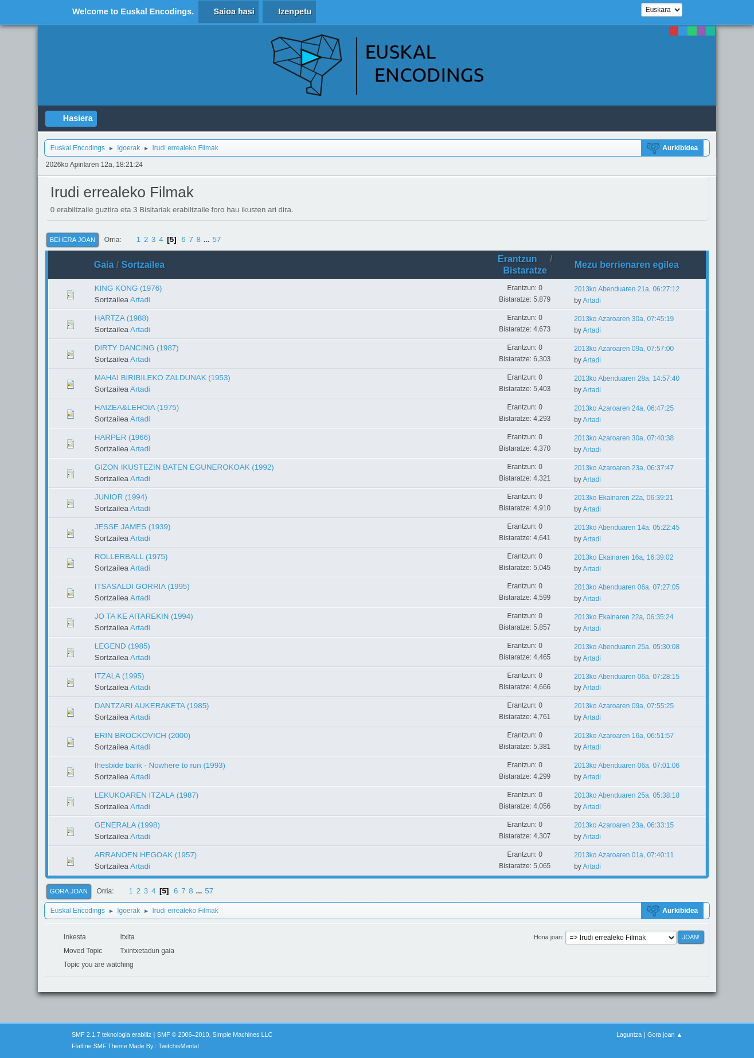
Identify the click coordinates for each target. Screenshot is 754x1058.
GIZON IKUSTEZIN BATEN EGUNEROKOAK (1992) (184, 467)
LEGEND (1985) (122, 646)
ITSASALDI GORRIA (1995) (142, 586)
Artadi (140, 299)
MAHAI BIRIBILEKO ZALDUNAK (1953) (163, 377)
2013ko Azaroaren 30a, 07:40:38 (624, 438)
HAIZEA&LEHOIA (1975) (137, 407)
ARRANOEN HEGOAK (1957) (146, 854)
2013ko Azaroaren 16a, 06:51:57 (624, 736)
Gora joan (69, 891)
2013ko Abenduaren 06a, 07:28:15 (626, 677)
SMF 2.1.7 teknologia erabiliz (111, 1034)
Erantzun (522, 259)
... (208, 239)
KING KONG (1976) (128, 288)
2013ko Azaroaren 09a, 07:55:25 (624, 706)
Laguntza (629, 1034)
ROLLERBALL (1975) (131, 556)
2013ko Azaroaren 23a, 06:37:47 (624, 468)
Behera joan (72, 239)
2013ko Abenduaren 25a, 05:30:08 (626, 647)
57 (217, 239)
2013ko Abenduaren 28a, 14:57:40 (626, 378)
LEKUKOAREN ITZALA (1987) (146, 795)
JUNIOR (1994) (121, 497)
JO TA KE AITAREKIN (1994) (144, 616)
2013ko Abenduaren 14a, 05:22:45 (626, 528)
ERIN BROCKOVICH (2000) (142, 735)
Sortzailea (143, 265)
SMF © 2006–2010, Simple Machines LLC (215, 1034)
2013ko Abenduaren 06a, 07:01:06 (626, 766)
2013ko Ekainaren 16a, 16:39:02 (623, 557)
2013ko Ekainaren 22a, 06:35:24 (623, 617)
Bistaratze (524, 270)
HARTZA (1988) (122, 318)
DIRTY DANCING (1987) (137, 347)
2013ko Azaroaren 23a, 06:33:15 (624, 825)
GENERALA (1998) (127, 825)
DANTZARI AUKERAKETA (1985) (152, 705)
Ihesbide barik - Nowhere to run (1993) (160, 765)
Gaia (104, 265)
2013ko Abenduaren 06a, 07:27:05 (626, 587)
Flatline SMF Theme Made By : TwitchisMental (135, 1046)
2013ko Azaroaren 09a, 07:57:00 (624, 349)
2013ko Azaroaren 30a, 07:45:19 (624, 319)
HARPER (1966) (123, 437)
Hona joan (548, 937)
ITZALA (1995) (119, 676)
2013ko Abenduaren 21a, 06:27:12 (626, 289)
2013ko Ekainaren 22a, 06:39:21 (623, 498)
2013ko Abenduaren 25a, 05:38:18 (626, 795)
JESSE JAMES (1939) (133, 526)
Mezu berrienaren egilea (627, 265)
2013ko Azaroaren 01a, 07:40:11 (624, 855)
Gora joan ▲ (664, 1034)
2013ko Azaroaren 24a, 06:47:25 (624, 408)
